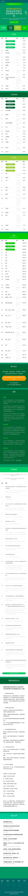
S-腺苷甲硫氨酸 (8, 123)
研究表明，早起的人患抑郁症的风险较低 (12, 849)
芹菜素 (6, 86)
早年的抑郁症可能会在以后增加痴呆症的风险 (13, 834)
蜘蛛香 (6, 212)
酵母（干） (7, 271)
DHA (6, 127)
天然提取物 (10, 27)
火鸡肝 (6, 274)
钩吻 (6, 198)
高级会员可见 (10, 41)
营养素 (3, 28)
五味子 (6, 187)
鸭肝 (6, 255)
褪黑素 (6, 114)
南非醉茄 (7, 131)
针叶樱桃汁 (7, 287)
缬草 (6, 190)
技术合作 (13, 884)
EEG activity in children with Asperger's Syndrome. (14, 516)
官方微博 (19, 884)
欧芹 (6, 345)
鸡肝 (6, 291)
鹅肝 (6, 260)
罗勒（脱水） (8, 350)
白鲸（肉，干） (8, 315)
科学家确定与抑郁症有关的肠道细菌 (11, 830)
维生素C (7, 59)
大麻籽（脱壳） (8, 326)
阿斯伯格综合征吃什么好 (14, 4)
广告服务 (13, 886)
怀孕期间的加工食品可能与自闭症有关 (11, 826)
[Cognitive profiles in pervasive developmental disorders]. (15, 645)
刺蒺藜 (6, 225)
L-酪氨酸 (7, 136)
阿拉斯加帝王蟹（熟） (10, 332)
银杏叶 (6, 147)
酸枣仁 (6, 194)
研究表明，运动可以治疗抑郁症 (10, 838)
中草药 (17, 28)
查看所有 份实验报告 (14, 673)
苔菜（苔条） (8, 322)
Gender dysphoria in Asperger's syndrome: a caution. (14, 621)
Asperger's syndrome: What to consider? (12, 523)
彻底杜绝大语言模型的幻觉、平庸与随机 (14, 373)
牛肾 (6, 268)
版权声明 (8, 884)
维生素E (7, 70)
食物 (24, 28)
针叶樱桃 (7, 279)
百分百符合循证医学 (14, 382)
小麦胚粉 (7, 285)
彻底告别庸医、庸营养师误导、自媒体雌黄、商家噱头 (14, 371)
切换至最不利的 (26, 12)
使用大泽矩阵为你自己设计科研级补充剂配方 (14, 378)
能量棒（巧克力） (9, 297)
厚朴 (6, 173)
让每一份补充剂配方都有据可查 (14, 384)
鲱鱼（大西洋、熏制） (10, 310)
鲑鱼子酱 (7, 276)
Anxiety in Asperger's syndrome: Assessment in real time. (15, 541)
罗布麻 (6, 229)
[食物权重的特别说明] (14, 237)
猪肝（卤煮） (8, 294)
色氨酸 (6, 50)
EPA (6, 139)
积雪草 (6, 208)
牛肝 (6, 252)
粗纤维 (6, 88)
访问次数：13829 (14, 22)
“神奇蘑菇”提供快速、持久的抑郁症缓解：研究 (13, 862)
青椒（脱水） (8, 339)
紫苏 (6, 215)
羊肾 (6, 257)
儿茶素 (6, 74)
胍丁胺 (6, 151)
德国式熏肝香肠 (8, 302)
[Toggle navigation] (26, 1)
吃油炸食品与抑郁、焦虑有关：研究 (11, 853)
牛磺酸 (6, 142)
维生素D (7, 57)
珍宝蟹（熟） (8, 357)
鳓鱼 (6, 355)
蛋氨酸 (6, 65)
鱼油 (6, 134)
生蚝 (6, 265)
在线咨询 (19, 886)
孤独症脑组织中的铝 (7, 821)
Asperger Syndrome (8, 499)
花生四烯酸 (7, 110)
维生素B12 (7, 62)
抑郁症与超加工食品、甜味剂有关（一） (12, 857)
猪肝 (6, 263)
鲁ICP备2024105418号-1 (14, 893)
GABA (6, 118)
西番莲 (6, 177)
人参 (6, 180)
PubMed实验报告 (19, 460)
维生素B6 (7, 53)
